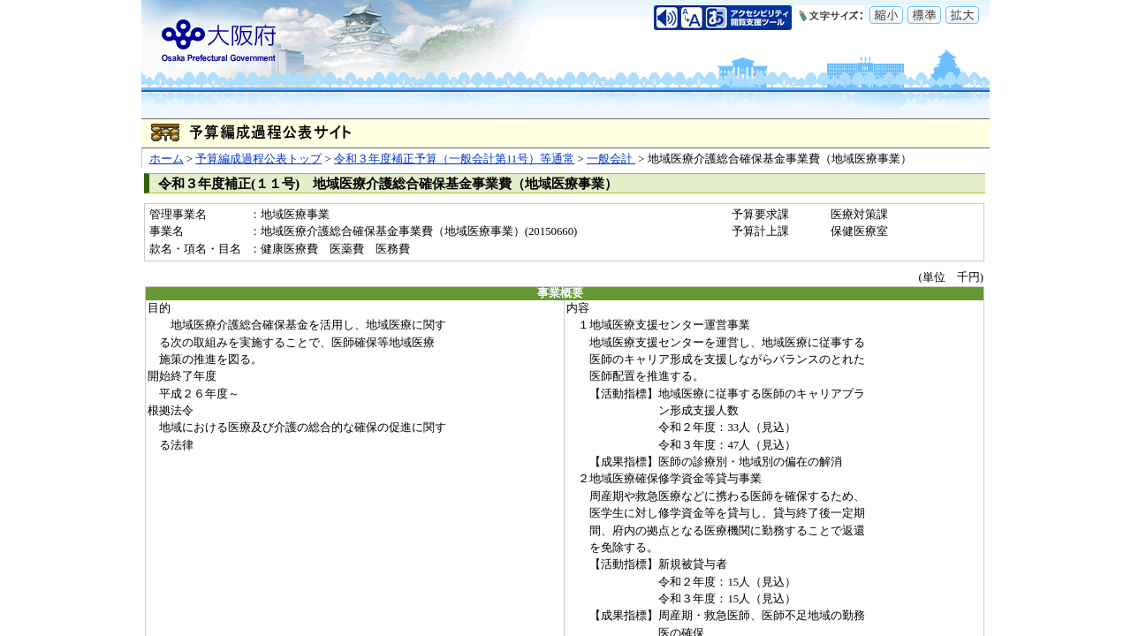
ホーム (166, 159)
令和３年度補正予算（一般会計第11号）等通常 (454, 159)
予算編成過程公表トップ (258, 159)
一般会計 (611, 159)
